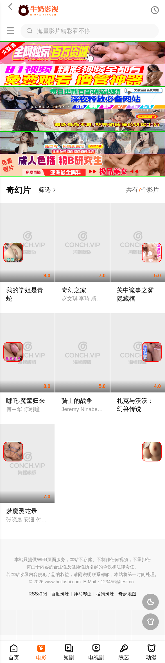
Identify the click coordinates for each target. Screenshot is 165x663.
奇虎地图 (127, 593)
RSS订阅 (38, 593)
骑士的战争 (77, 400)
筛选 (47, 189)
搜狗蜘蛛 (105, 593)
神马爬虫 (83, 593)
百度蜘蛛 (60, 593)
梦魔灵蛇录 (21, 511)
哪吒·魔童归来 (25, 400)
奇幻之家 (74, 290)
